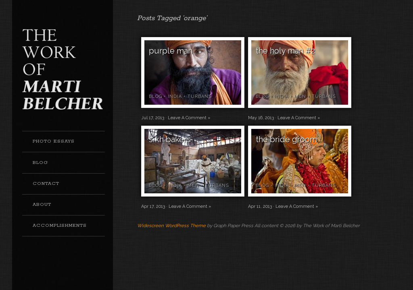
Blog (40, 163)
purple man (170, 51)
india (175, 96)
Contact (46, 183)
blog (155, 96)
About (42, 204)
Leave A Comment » (189, 117)
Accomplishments (60, 225)
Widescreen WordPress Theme (171, 225)
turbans (200, 96)
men (300, 96)
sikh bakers (170, 139)
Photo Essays (54, 141)
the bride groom (286, 139)
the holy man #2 (285, 51)
